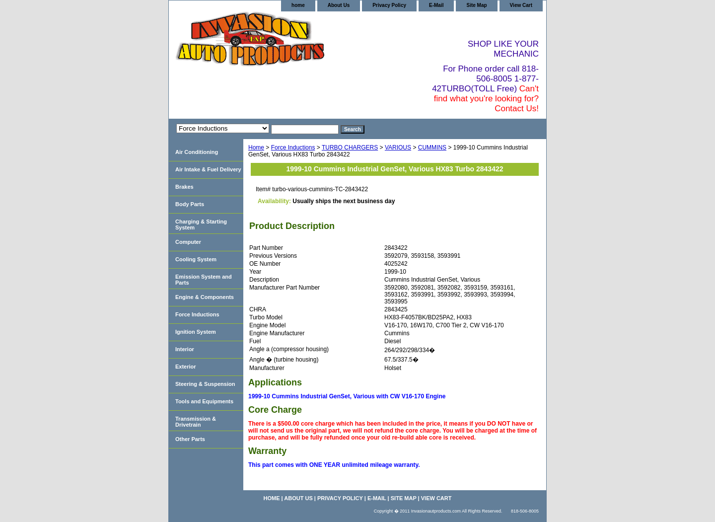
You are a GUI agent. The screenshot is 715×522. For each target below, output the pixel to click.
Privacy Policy (389, 5)
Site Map (476, 5)
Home (256, 147)
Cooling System (195, 259)
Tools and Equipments (204, 401)
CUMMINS (432, 147)
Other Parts (190, 439)
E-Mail (436, 5)
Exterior (185, 367)
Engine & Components (204, 297)
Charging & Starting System (201, 224)
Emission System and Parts (203, 280)
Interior (184, 349)
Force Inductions (293, 147)
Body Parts (189, 204)
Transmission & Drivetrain (195, 422)
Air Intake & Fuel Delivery (208, 169)
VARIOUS (398, 147)
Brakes (184, 187)
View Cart (521, 5)
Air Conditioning (196, 152)
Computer (188, 242)
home (298, 5)
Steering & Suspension (205, 384)
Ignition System (195, 332)
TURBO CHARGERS (350, 147)
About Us (339, 5)
